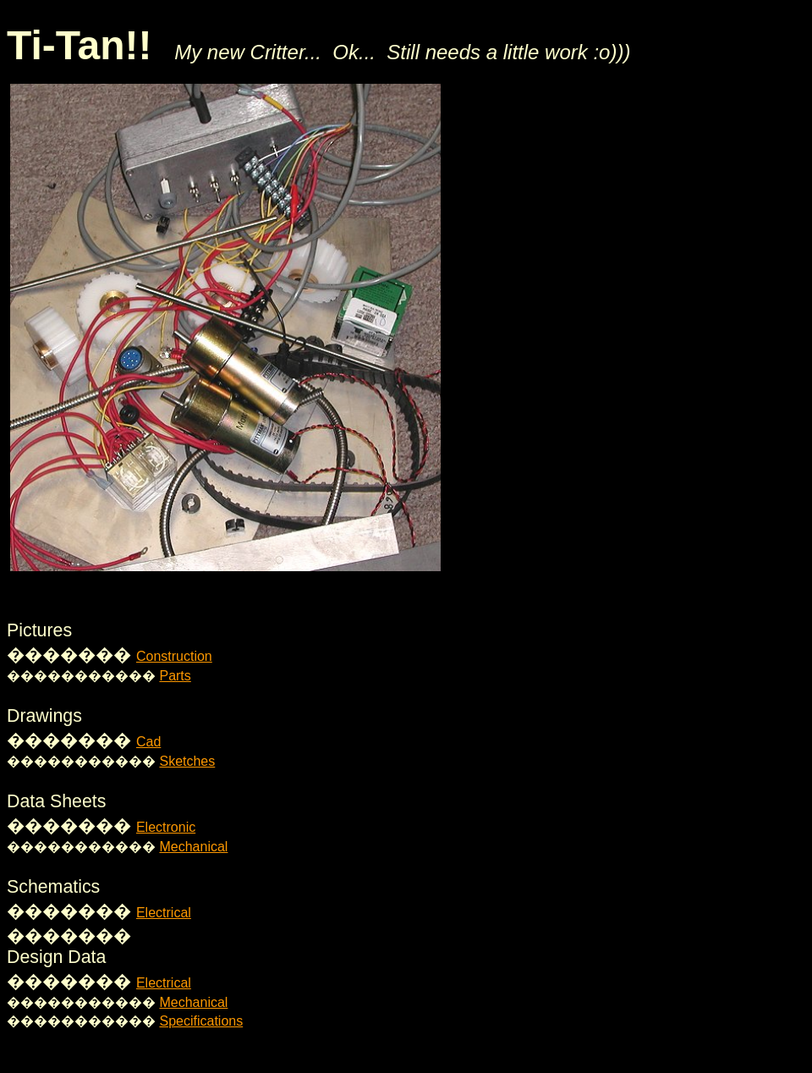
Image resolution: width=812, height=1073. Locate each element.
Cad (148, 742)
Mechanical (193, 846)
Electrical (163, 912)
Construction (174, 656)
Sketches (187, 761)
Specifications (201, 1021)
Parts (174, 676)
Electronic (165, 827)
